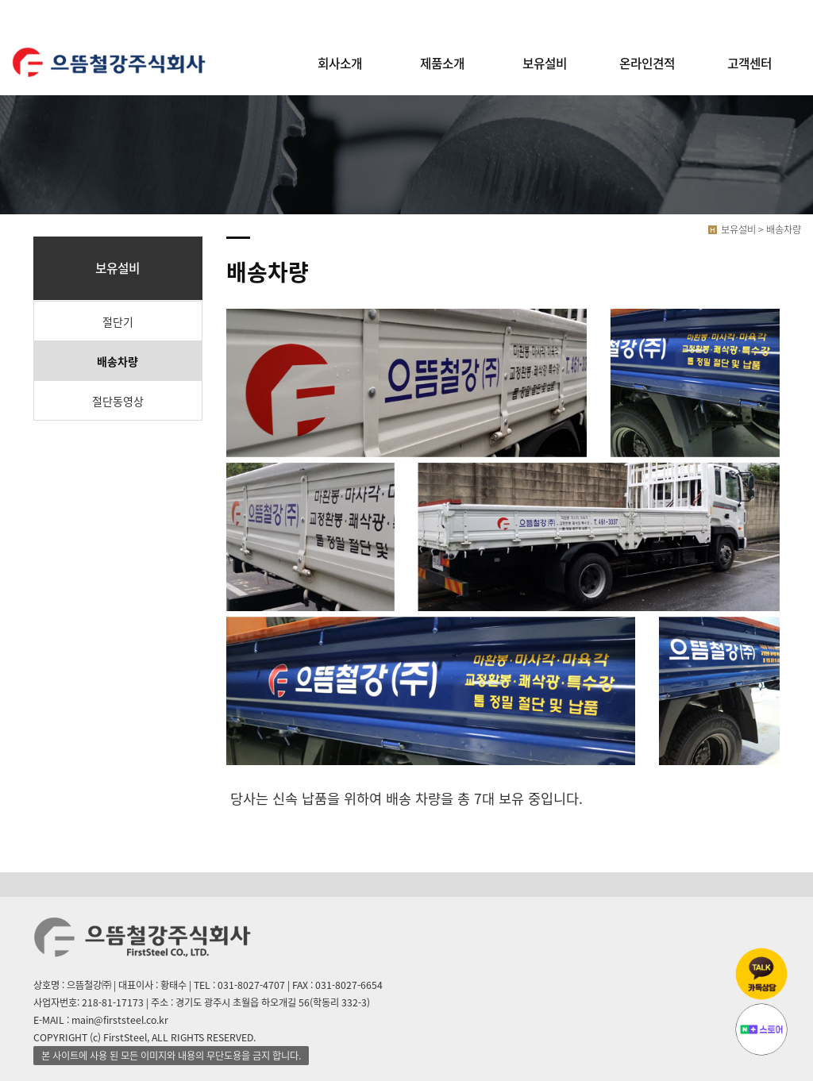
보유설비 (544, 63)
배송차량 (117, 361)
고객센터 (749, 63)
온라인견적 (647, 63)
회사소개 (340, 63)
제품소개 (442, 63)
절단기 (117, 321)
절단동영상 (118, 401)
